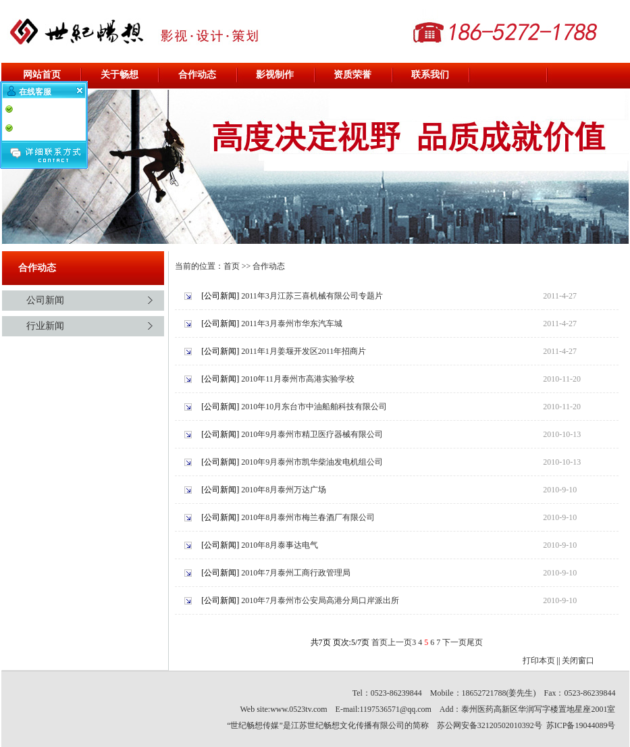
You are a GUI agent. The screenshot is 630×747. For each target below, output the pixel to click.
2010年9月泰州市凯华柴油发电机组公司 (312, 462)
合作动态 (269, 266)
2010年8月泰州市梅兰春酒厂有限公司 (308, 517)
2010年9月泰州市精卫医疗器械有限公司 (312, 434)
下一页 (454, 642)
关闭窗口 (578, 660)
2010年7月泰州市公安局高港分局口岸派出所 (320, 600)
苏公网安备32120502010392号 (489, 725)
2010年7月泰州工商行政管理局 (295, 572)
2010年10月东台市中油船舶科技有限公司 (314, 406)
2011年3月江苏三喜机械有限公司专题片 (312, 296)
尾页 (475, 642)
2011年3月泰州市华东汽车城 (291, 323)
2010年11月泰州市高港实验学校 (298, 379)
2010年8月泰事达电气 (279, 545)
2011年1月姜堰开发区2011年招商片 (303, 351)
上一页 (400, 642)
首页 (232, 266)
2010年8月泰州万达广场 (283, 489)
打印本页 (539, 660)
